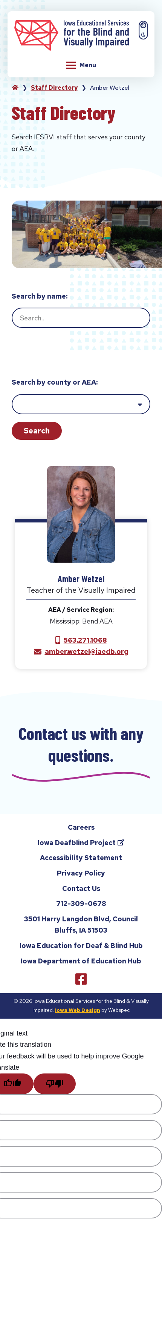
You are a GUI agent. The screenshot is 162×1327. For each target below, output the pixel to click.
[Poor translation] (55, 1087)
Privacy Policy (81, 876)
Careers (81, 830)
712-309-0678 (81, 908)
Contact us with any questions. (81, 745)
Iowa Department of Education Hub (81, 964)
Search (37, 431)
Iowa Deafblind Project (88, 847)
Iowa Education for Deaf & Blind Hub (81, 949)
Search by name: (39, 296)
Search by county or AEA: (55, 382)
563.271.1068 (85, 640)
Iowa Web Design (77, 1013)
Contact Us (81, 891)
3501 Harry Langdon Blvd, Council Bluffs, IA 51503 (81, 928)
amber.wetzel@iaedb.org (86, 651)
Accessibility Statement (81, 861)
